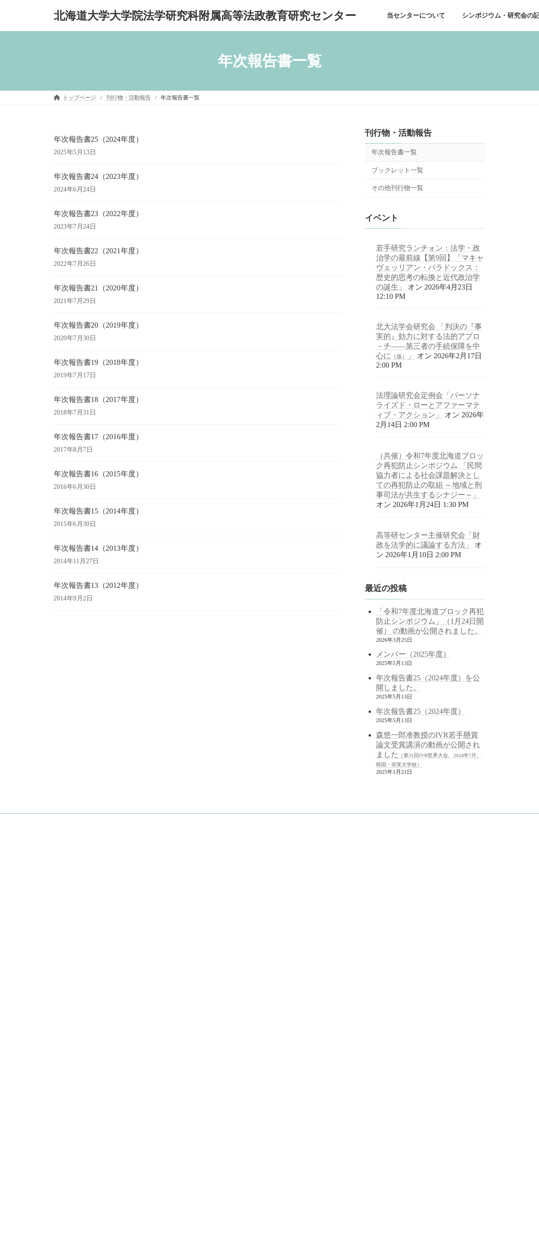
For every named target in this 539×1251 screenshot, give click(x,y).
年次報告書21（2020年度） (98, 288)
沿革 (70, 936)
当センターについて (84, 887)
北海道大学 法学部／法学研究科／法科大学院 (264, 920)
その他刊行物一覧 (397, 187)
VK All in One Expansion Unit (294, 1235)
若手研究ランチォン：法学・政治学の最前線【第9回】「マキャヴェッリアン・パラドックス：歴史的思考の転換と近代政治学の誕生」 (430, 267)
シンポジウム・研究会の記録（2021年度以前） (123, 1000)
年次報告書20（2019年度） (98, 325)
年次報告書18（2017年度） (98, 399)
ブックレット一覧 (397, 170)
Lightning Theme (233, 1235)
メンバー (76, 952)
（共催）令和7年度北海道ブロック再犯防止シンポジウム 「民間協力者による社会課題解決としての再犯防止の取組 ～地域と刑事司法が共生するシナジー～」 (430, 475)
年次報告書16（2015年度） (98, 474)
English (68, 1129)
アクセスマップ (84, 968)
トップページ (76, 871)
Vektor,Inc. (350, 1235)
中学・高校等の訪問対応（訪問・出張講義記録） (120, 1097)
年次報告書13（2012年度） (98, 585)
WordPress (190, 1235)
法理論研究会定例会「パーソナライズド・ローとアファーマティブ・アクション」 (428, 405)
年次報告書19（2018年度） (98, 362)
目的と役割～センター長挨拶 (101, 903)
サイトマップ (76, 1114)
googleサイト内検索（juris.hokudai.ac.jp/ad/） (257, 868)
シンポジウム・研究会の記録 (95, 984)
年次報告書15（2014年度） (98, 511)
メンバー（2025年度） (413, 654)
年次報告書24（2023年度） (98, 176)
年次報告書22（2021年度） (98, 251)
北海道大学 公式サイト (234, 945)
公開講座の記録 (84, 1017)
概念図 (73, 919)
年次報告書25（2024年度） (98, 139)
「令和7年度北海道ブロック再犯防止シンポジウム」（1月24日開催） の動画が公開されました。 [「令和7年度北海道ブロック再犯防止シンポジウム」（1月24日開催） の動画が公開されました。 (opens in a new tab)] (430, 621)
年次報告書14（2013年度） (98, 548)
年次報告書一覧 (394, 152)
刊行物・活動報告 (398, 133)
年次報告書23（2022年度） (98, 213)
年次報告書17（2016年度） (98, 437)
